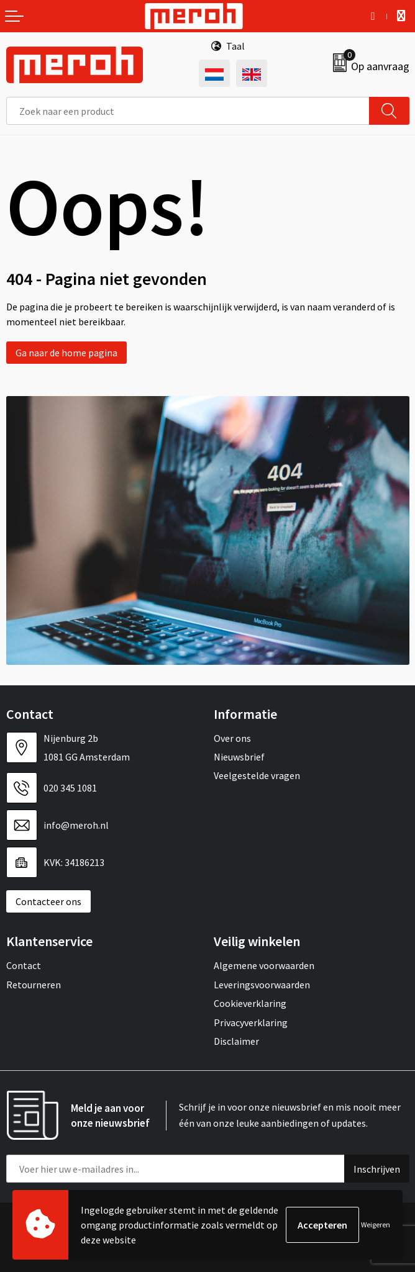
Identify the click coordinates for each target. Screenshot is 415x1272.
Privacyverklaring (251, 1022)
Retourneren (33, 984)
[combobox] (188, 111)
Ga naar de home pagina (66, 352)
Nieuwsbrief (239, 757)
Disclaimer (236, 1041)
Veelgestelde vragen (257, 775)
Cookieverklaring (250, 1003)
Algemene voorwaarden (264, 965)
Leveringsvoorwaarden (262, 984)
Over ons (232, 738)
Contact (23, 965)
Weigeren (375, 1224)
